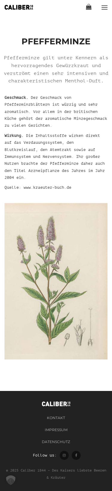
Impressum (56, 429)
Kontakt (56, 418)
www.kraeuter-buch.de (47, 187)
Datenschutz (56, 441)
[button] (11, 480)
